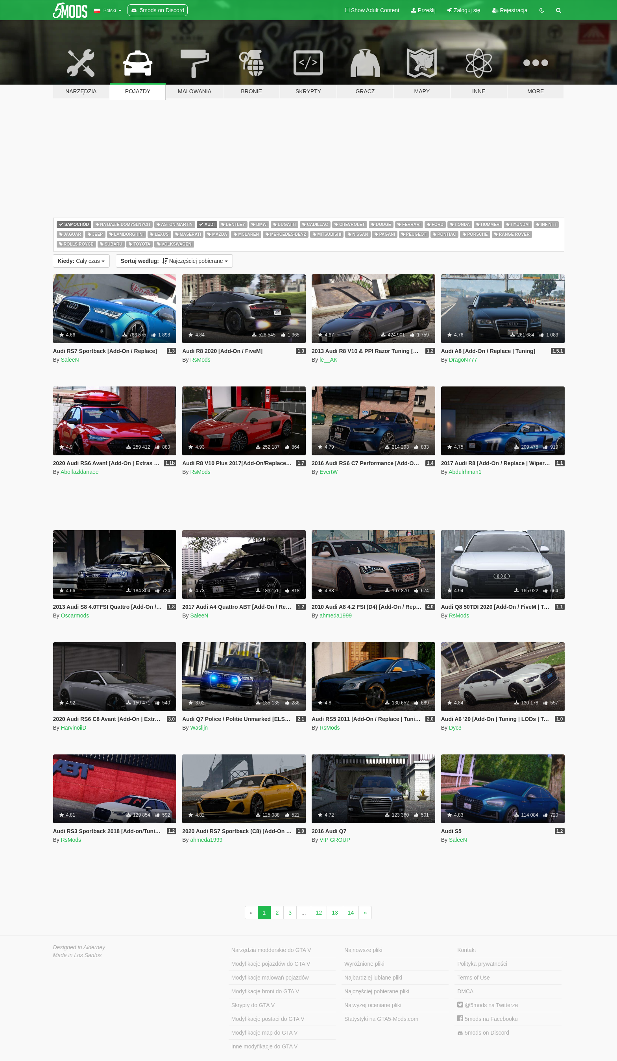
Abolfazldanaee (80, 472)
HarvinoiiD (74, 728)
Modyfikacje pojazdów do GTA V (270, 964)
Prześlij (423, 10)
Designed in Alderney (79, 947)
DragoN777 (463, 360)
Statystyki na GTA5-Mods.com (381, 1019)
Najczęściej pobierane (174, 261)
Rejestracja (510, 10)
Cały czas (81, 261)
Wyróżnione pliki (364, 964)
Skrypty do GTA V (253, 1005)
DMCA (465, 991)
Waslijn (199, 728)
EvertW (329, 472)
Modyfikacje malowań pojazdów (270, 977)
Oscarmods (75, 615)
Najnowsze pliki (363, 950)
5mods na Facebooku (487, 1018)
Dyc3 (455, 728)
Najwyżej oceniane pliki (372, 1005)
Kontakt (466, 950)
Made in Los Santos (77, 955)
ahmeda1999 (336, 615)
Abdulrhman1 (465, 472)
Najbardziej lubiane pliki (373, 977)
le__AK (328, 360)
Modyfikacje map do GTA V (264, 1033)
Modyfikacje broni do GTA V (265, 991)
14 (351, 912)
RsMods (200, 360)
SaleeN (70, 360)
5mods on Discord (483, 1033)
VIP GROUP (335, 840)
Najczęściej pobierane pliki (376, 991)
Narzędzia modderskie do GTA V (271, 950)
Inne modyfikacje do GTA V (264, 1046)
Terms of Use (473, 977)
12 (319, 912)
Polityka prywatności (482, 964)
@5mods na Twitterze (487, 1005)
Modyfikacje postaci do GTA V (268, 1019)
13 (335, 912)
